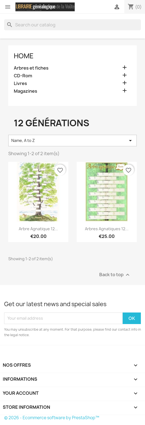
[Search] (72, 24)
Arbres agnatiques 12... (106, 228)
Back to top (115, 274)
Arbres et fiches (31, 68)
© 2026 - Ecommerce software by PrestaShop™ (51, 418)
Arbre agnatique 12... (38, 228)
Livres (20, 83)
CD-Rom (23, 76)
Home (24, 56)
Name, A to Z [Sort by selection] (72, 140)
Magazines (25, 91)
